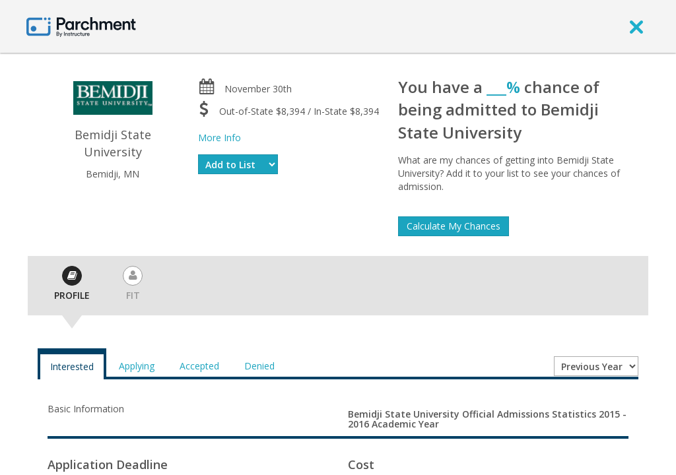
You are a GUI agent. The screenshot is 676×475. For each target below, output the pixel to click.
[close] (636, 26)
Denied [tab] (259, 366)
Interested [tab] (72, 366)
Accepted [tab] (199, 366)
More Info (219, 137)
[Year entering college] (596, 366)
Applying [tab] (136, 366)
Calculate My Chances (453, 226)
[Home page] (81, 26)
